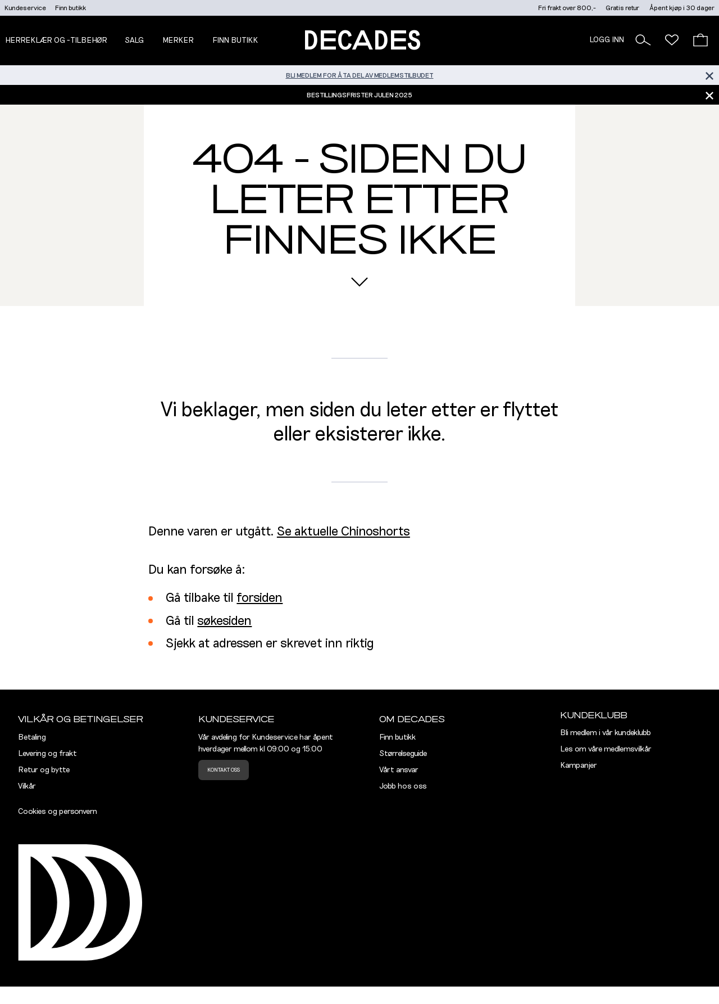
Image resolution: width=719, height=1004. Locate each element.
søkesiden (224, 621)
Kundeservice (25, 7)
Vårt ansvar (398, 770)
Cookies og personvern (57, 812)
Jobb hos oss (403, 786)
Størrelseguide (403, 754)
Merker (178, 40)
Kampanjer (578, 765)
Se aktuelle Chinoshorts (343, 531)
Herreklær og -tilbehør (56, 40)
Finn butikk (70, 7)
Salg (134, 40)
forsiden (259, 598)
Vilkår (27, 786)
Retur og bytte (44, 770)
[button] (643, 40)
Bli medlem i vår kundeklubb (605, 733)
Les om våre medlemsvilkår (606, 749)
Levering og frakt (47, 754)
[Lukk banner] (709, 75)
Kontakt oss (223, 770)
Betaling (32, 737)
